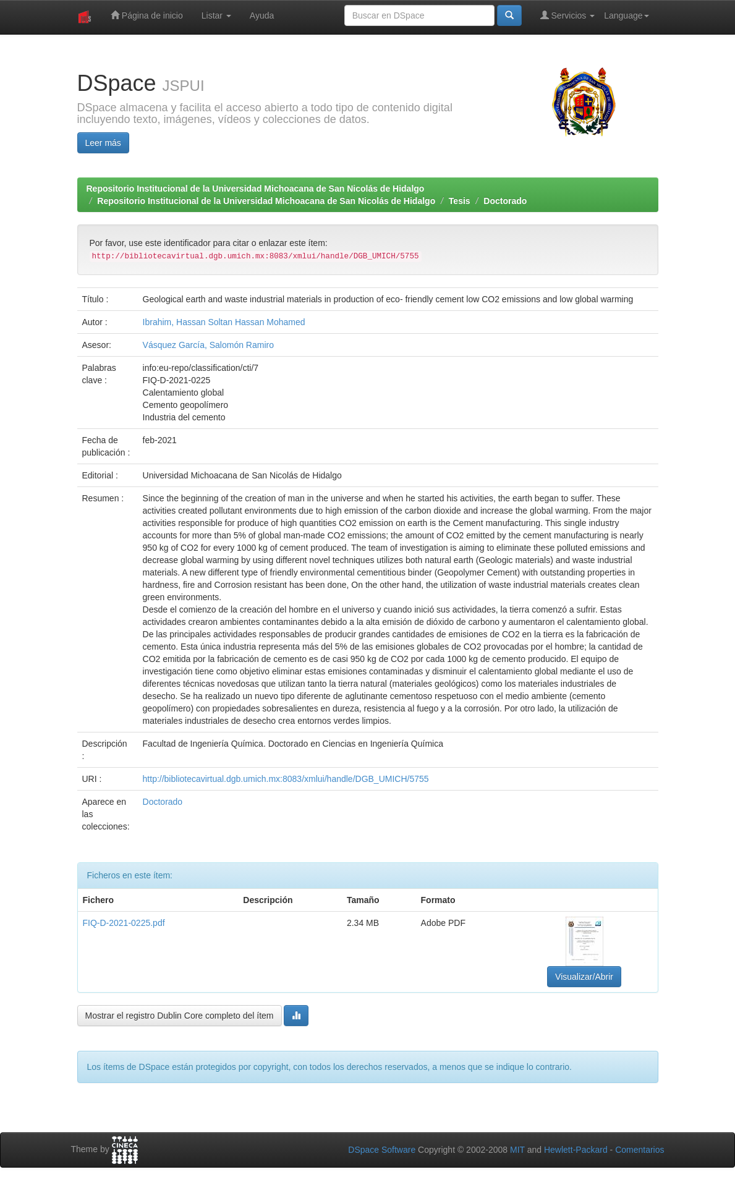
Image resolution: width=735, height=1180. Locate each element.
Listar (216, 15)
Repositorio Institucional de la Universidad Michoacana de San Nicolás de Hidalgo (256, 188)
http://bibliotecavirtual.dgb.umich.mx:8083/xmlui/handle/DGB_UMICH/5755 (286, 779)
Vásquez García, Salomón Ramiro (208, 345)
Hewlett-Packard (576, 1150)
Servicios (567, 15)
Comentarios (639, 1150)
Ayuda (262, 15)
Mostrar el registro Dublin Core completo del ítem (179, 1016)
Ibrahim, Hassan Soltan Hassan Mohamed (224, 322)
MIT (517, 1150)
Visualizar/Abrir (584, 977)
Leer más (103, 143)
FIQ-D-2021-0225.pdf (124, 923)
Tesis (459, 201)
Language (626, 15)
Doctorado (505, 201)
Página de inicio (147, 15)
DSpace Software (381, 1150)
